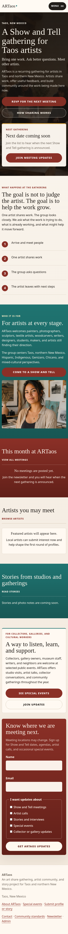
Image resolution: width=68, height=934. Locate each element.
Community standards (30, 916)
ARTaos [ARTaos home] (8, 6)
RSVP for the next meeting (34, 101)
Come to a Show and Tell (34, 372)
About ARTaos (11, 904)
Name (10, 757)
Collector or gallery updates (31, 832)
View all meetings (15, 459)
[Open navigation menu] (57, 6)
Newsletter (54, 916)
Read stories (11, 591)
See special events (34, 693)
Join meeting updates (34, 157)
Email (10, 778)
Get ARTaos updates (34, 846)
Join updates (34, 704)
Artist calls (19, 813)
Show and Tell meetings (28, 807)
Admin (6, 921)
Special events (21, 826)
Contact (7, 916)
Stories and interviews (27, 819)
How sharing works (34, 113)
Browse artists (13, 518)
